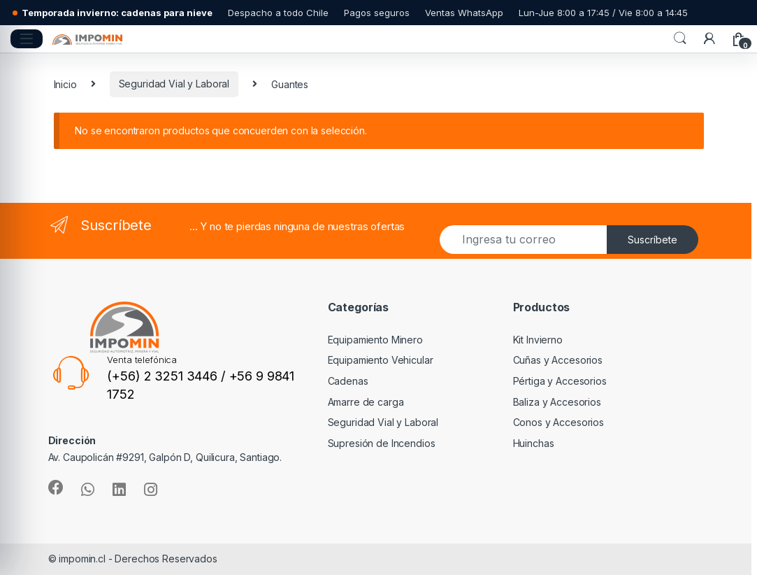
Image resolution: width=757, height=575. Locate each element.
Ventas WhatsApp (464, 12)
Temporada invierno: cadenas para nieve (117, 12)
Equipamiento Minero (375, 340)
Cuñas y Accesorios (558, 360)
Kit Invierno (538, 340)
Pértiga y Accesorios (560, 381)
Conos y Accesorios (558, 422)
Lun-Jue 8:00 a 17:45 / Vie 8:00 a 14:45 (603, 12)
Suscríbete (652, 240)
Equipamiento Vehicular (380, 360)
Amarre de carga (366, 402)
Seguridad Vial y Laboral (174, 84)
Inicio (65, 84)
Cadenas (348, 381)
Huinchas (533, 443)
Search (680, 38)
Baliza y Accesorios (557, 402)
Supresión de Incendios (381, 443)
